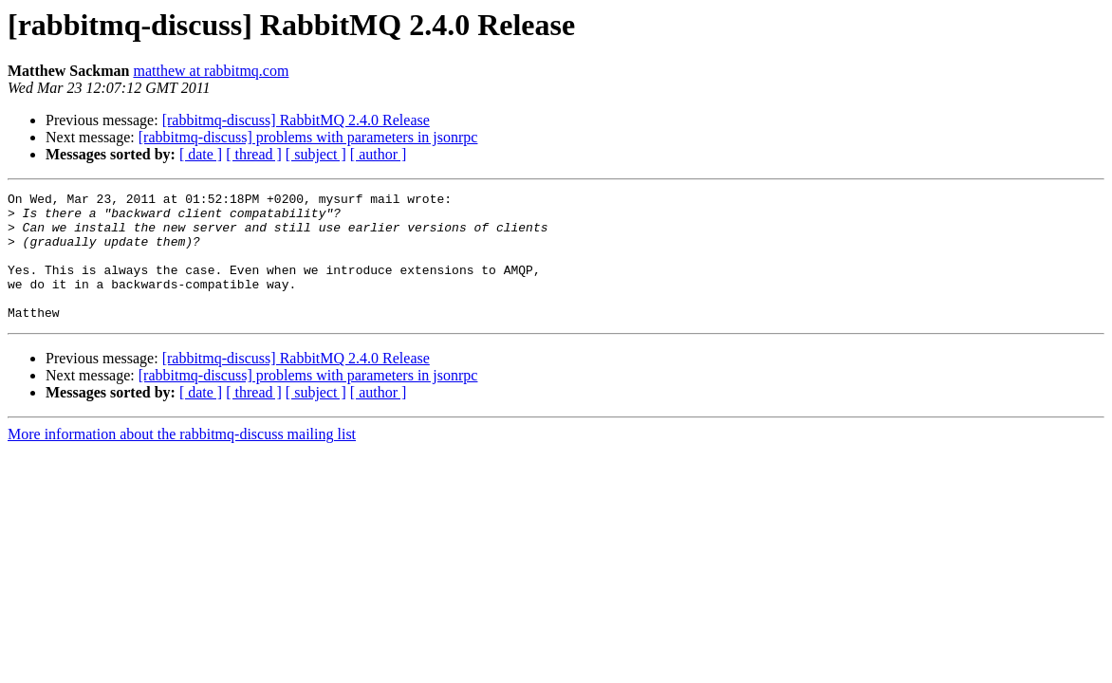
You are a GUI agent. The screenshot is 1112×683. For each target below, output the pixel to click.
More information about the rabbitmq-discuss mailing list (182, 460)
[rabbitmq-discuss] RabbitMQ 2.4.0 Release (296, 120)
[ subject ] (316, 154)
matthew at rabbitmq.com (210, 71)
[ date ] (200, 154)
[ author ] (378, 154)
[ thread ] (254, 154)
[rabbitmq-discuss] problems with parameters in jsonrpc (308, 137)
